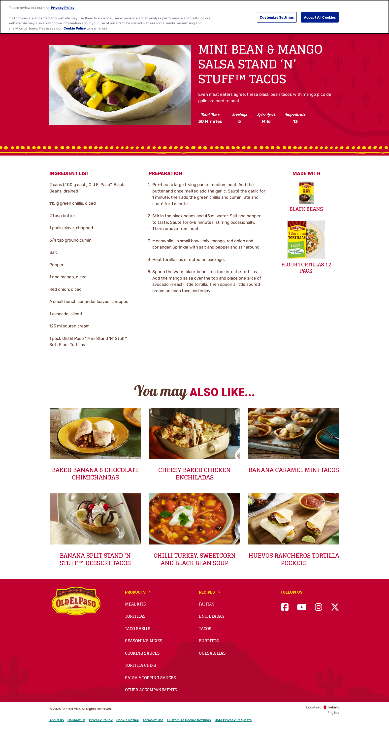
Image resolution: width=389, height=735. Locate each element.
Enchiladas (211, 616)
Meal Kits (135, 604)
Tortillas (135, 616)
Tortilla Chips (140, 665)
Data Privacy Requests (233, 720)
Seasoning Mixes (143, 640)
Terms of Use (153, 720)
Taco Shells (137, 628)
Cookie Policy (75, 26)
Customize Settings (277, 15)
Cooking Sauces (142, 653)
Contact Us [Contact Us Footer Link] (76, 720)
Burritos (209, 640)
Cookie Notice (127, 720)
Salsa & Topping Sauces (150, 677)
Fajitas (206, 604)
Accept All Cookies (320, 15)
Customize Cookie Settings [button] (189, 720)
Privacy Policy (62, 5)
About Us (56, 720)
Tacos (205, 628)
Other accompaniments (151, 689)
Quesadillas (212, 653)
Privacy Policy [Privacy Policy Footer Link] (101, 720)
